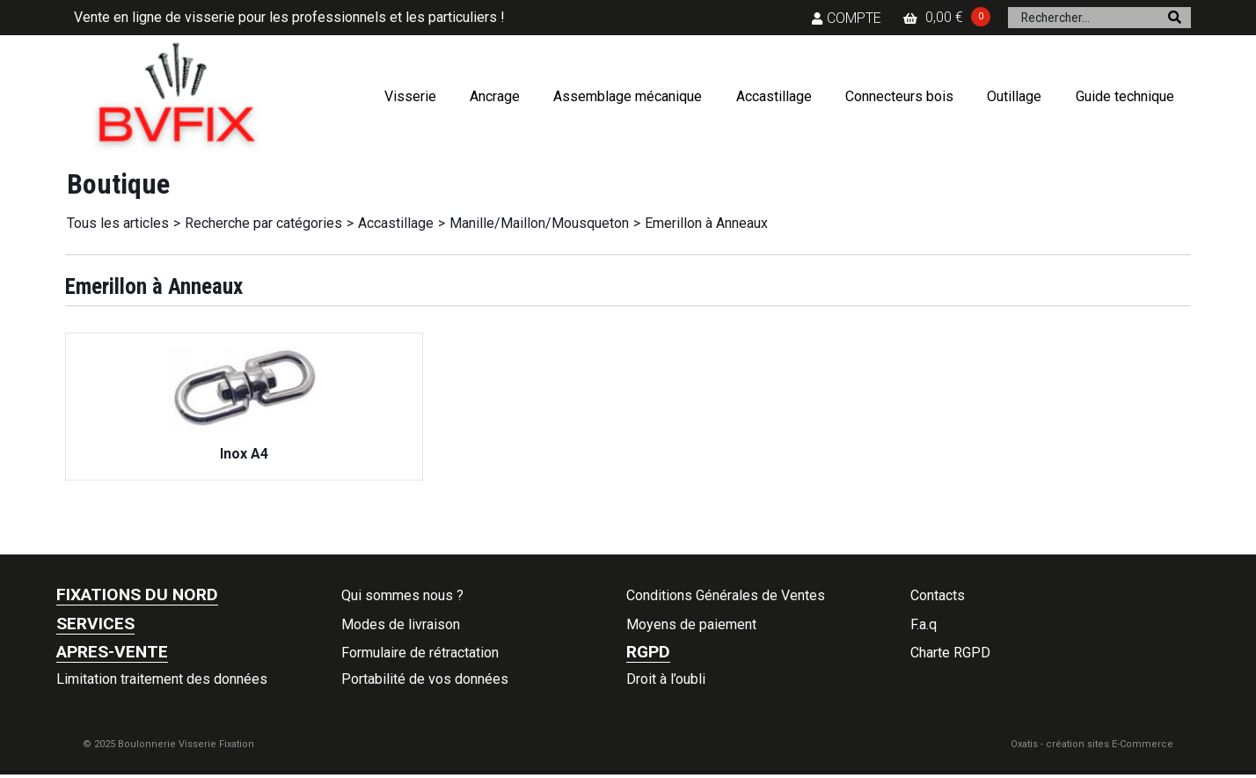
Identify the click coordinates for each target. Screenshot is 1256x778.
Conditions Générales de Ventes (725, 595)
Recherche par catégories (263, 223)
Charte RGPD (950, 652)
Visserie (410, 96)
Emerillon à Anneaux (706, 223)
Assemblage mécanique (627, 96)
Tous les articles (118, 223)
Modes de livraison (400, 624)
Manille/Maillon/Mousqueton (539, 223)
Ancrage (495, 96)
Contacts (937, 595)
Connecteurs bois (899, 96)
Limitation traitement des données (161, 679)
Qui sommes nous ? (402, 595)
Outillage (1014, 96)
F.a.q (923, 624)
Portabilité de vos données (424, 679)
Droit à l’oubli (665, 679)
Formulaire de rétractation (420, 652)
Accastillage (774, 96)
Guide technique (1125, 96)
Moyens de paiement (691, 624)
